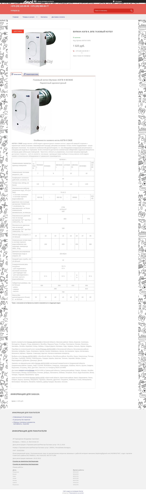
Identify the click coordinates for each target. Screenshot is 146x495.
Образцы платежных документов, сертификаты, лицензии (24, 423)
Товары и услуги (28, 17)
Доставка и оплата (58, 17)
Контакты (44, 17)
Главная (15, 17)
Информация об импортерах (22, 417)
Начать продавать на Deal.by (46, 1)
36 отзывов (118, 1)
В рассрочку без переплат (21, 419)
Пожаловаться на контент (76, 493)
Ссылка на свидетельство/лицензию (25, 461)
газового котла (26, 370)
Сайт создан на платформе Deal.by (73, 491)
